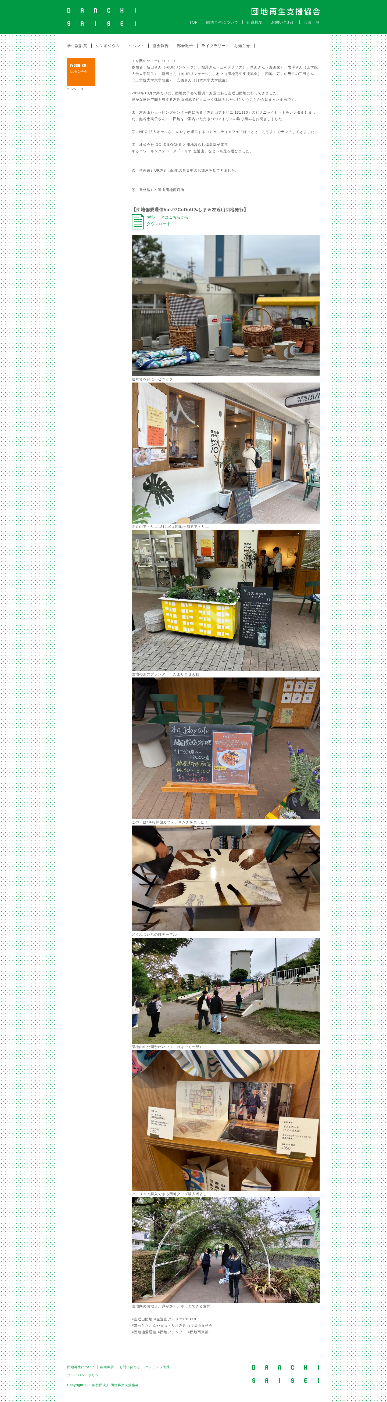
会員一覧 (312, 22)
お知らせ (242, 46)
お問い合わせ (283, 22)
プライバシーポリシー (84, 1375)
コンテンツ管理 (157, 1367)
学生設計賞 (77, 46)
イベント (136, 46)
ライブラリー (214, 46)
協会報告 (161, 46)
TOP (193, 22)
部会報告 (185, 46)
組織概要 (255, 22)
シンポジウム (108, 46)
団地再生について (222, 22)
